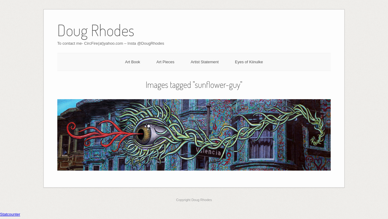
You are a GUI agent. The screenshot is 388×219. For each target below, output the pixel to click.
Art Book (132, 62)
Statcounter (10, 214)
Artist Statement (205, 62)
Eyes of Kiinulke (249, 62)
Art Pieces (165, 62)
